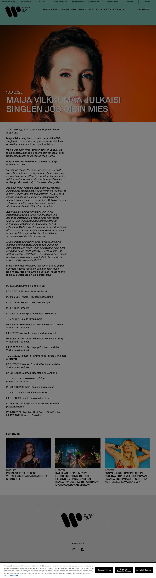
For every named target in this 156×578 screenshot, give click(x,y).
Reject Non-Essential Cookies (124, 570)
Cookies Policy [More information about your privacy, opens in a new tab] (12, 575)
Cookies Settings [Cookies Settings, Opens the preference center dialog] (104, 570)
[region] (78, 570)
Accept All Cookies (143, 570)
